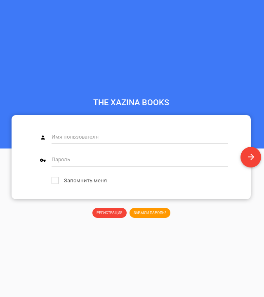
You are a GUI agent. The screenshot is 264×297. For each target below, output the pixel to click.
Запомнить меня (79, 180)
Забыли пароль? (150, 213)
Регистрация (110, 213)
